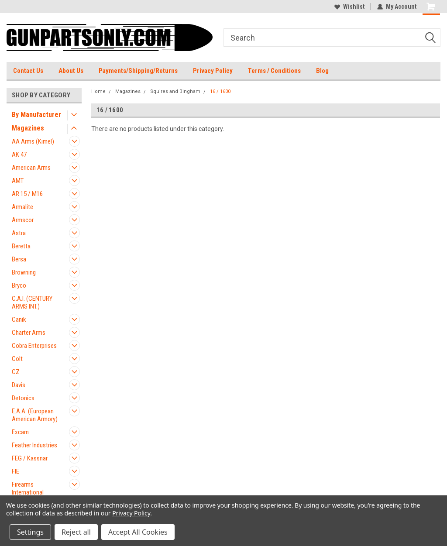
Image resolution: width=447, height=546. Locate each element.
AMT (18, 181)
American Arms (31, 168)
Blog (322, 71)
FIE (15, 471)
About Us (70, 71)
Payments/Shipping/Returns (138, 71)
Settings (30, 532)
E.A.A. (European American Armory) (35, 415)
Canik (19, 319)
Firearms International (28, 488)
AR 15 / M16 (27, 194)
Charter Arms (28, 333)
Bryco (19, 285)
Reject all (76, 532)
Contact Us (28, 71)
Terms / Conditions (274, 71)
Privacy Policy (213, 71)
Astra (19, 233)
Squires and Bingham (175, 91)
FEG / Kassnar (30, 458)
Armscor (23, 220)
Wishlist (349, 6)
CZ (16, 372)
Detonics (23, 398)
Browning (24, 272)
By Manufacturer (36, 114)
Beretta (21, 246)
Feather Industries (34, 445)
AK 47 (19, 154)
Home (98, 91)
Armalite (22, 207)
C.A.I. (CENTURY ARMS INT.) (32, 302)
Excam (20, 432)
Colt (17, 359)
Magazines (28, 128)
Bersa (19, 259)
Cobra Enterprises (34, 346)
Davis (18, 385)
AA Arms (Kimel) (33, 141)
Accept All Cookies (138, 532)
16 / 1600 (220, 91)
